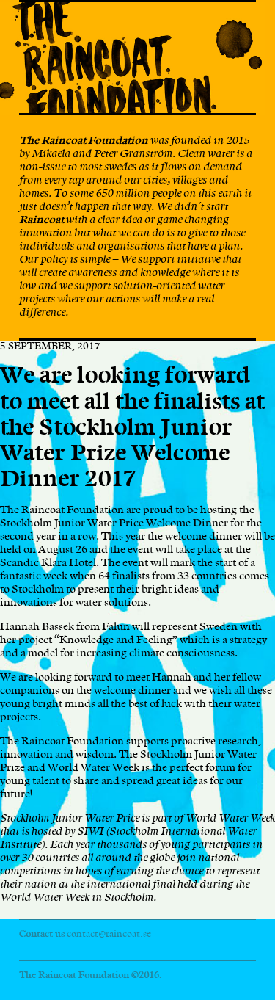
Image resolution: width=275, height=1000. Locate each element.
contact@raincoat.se (109, 934)
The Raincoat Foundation (132, 58)
